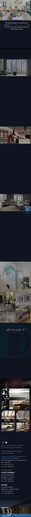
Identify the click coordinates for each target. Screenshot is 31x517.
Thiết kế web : (4, 453)
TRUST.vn (10, 453)
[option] (15, 10)
